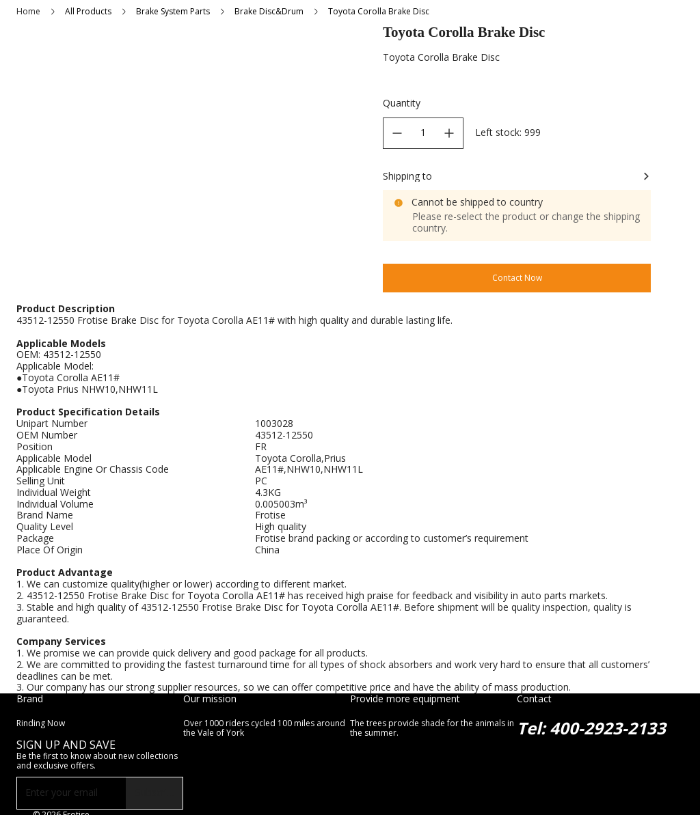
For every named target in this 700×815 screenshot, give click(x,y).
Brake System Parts (173, 11)
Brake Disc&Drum (269, 11)
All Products (88, 11)
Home (28, 11)
